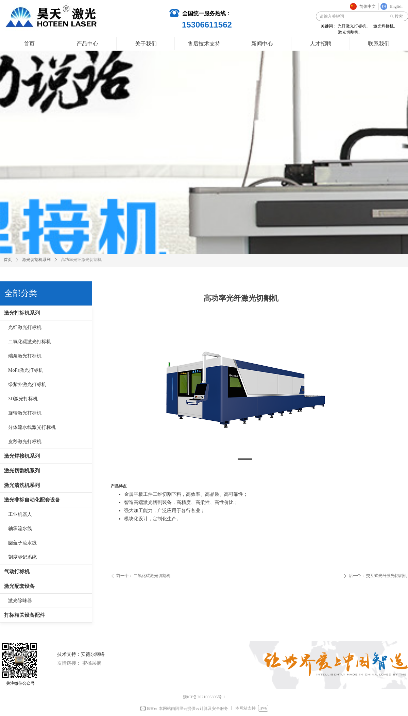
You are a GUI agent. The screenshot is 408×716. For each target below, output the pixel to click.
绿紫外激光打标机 (27, 384)
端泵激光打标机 (24, 356)
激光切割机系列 (22, 470)
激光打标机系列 (22, 313)
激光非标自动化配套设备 (32, 500)
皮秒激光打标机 (24, 441)
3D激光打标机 (23, 398)
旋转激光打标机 (24, 413)
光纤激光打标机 (24, 327)
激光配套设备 (19, 586)
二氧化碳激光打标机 (29, 341)
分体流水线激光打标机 (32, 427)
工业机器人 (20, 514)
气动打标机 (17, 571)
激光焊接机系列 (22, 456)
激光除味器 (20, 600)
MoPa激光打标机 (25, 370)
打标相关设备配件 (24, 615)
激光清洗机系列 (22, 485)
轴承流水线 (20, 528)
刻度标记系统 (22, 557)
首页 (8, 259)
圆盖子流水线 (22, 542)
